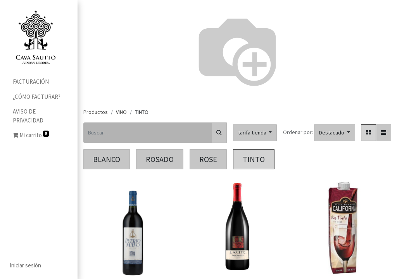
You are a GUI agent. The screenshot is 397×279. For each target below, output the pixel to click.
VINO (121, 111)
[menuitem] (38, 82)
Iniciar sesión (25, 265)
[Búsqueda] (219, 132)
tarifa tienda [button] (253, 132)
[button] (334, 132)
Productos (95, 111)
